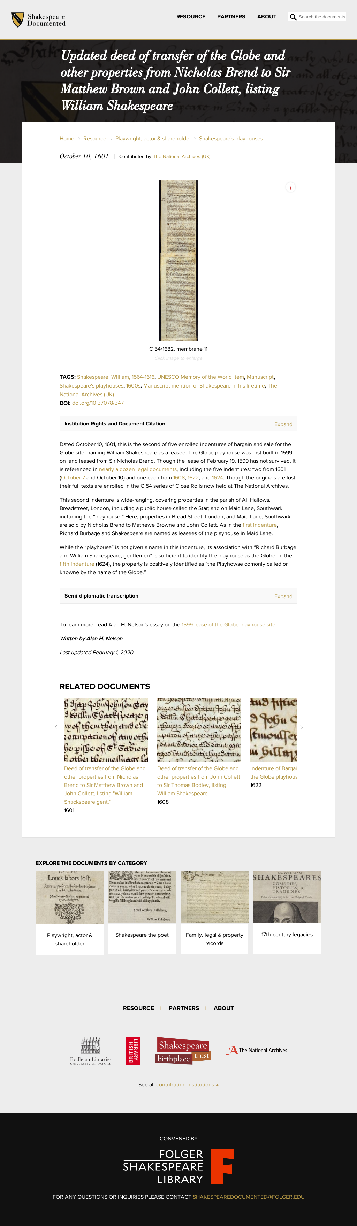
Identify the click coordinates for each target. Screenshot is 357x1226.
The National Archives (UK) (181, 156)
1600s (133, 386)
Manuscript (260, 377)
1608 (179, 478)
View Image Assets (290, 187)
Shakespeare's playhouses (231, 138)
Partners (231, 16)
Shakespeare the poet (142, 935)
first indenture (260, 525)
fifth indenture (77, 564)
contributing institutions (185, 1084)
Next (301, 727)
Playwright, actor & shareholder (153, 138)
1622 (193, 478)
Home (67, 138)
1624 (217, 478)
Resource (190, 16)
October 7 (73, 478)
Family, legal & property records (214, 939)
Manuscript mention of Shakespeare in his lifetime (204, 386)
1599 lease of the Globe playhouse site (228, 624)
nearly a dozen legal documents (138, 469)
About (266, 16)
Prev (55, 727)
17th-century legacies (287, 934)
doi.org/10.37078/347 (98, 403)
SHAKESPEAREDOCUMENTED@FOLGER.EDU (249, 1197)
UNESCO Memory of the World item (200, 377)
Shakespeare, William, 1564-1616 (115, 377)
